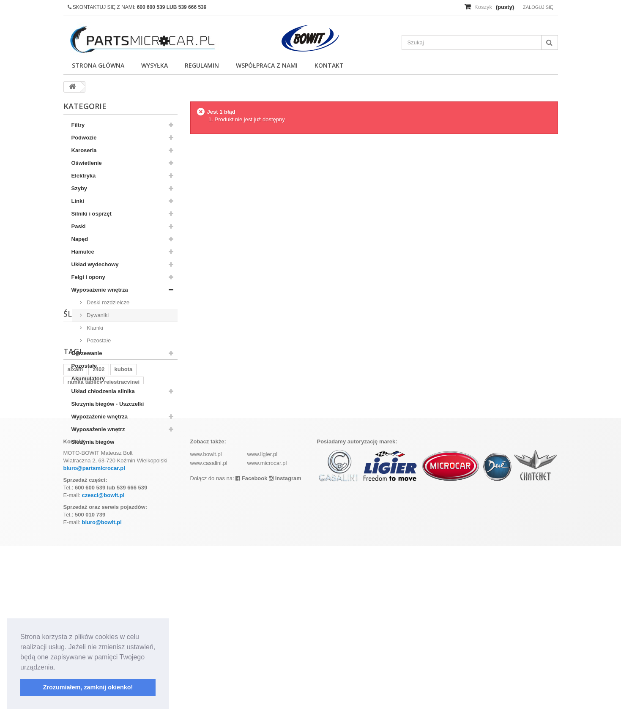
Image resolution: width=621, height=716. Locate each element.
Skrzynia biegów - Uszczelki (107, 404)
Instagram (285, 648)
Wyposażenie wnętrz (98, 429)
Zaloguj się (538, 7)
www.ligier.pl (262, 624)
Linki (77, 201)
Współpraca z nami (267, 65)
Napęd (79, 239)
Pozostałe (98, 340)
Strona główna (98, 65)
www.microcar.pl (267, 633)
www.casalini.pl (208, 633)
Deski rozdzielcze (107, 302)
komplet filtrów (87, 547)
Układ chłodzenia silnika (103, 391)
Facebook (251, 648)
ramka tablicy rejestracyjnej (104, 534)
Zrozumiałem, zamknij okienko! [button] (88, 687)
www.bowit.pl (206, 624)
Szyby (79, 188)
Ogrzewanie (86, 353)
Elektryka (83, 175)
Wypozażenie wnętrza (99, 416)
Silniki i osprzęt (91, 213)
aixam (75, 521)
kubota (124, 521)
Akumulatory (88, 378)
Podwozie (84, 137)
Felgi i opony (88, 277)
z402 (98, 521)
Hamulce (82, 252)
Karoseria (84, 150)
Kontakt (329, 65)
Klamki (94, 328)
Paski (78, 226)
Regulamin (202, 65)
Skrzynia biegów (93, 442)
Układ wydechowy (95, 264)
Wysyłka (154, 65)
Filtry (78, 125)
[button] (58, 668)
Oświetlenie (86, 163)
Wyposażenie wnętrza (99, 290)
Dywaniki (97, 315)
